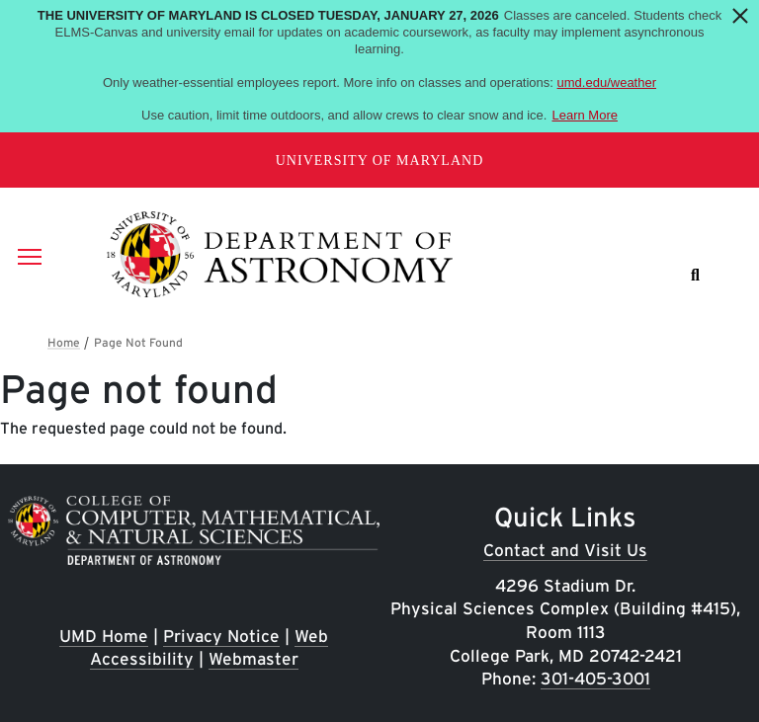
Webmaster (253, 658)
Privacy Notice (221, 635)
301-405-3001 (595, 678)
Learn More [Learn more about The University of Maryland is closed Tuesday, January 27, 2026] (584, 115)
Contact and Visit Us (565, 549)
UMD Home (103, 635)
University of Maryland (380, 160)
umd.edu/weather (606, 82)
